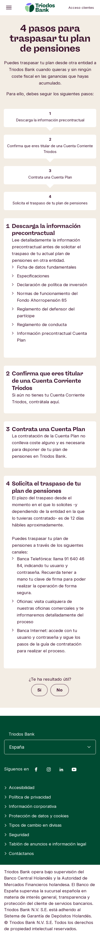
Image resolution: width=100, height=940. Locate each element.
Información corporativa (30, 806)
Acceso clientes (81, 8)
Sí (39, 689)
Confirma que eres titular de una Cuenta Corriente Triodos (50, 148)
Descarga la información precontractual (50, 120)
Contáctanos (19, 853)
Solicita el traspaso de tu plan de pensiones (50, 203)
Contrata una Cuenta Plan (50, 177)
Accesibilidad (19, 787)
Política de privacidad (27, 797)
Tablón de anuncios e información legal (45, 843)
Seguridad (16, 834)
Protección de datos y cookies (36, 815)
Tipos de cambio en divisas (33, 825)
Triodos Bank (22, 734)
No (60, 689)
